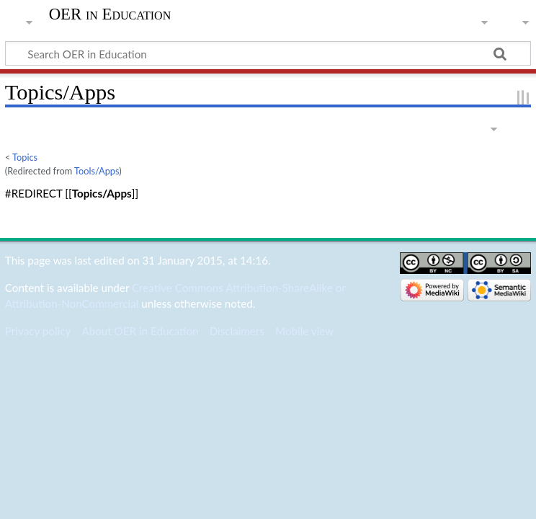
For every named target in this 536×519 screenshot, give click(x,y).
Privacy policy (38, 330)
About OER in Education (139, 330)
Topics (24, 157)
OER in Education (110, 14)
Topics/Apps (102, 193)
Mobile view (304, 330)
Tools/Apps (96, 171)
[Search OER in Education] (268, 53)
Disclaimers (237, 330)
